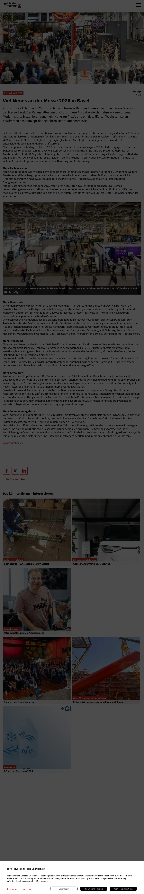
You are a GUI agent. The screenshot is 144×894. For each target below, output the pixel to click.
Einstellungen (64, 889)
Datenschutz (13, 889)
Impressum (26, 889)
